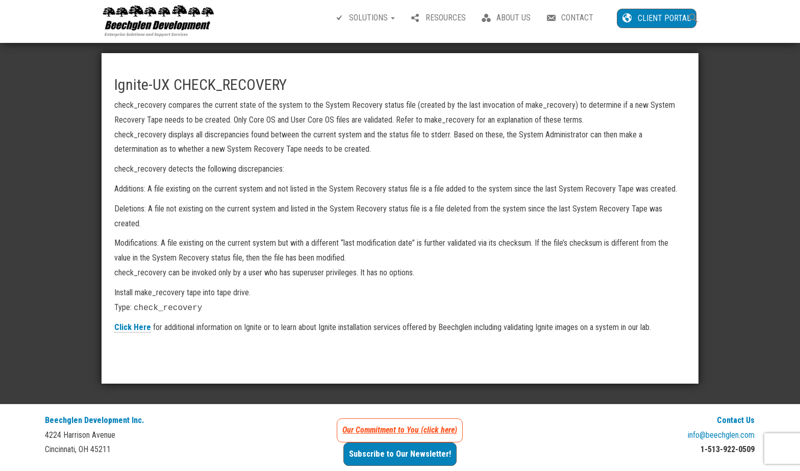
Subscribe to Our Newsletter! (400, 454)
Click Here (132, 327)
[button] (693, 19)
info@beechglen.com (721, 435)
